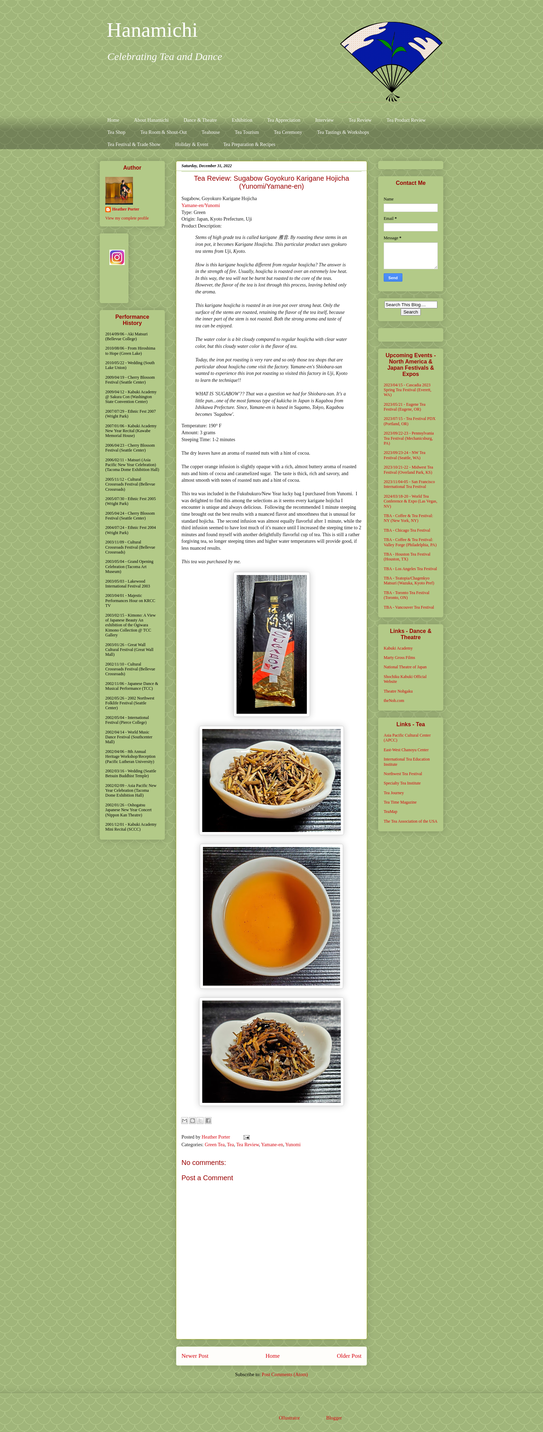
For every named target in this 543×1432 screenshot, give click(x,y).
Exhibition (242, 120)
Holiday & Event (191, 144)
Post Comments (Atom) (285, 1374)
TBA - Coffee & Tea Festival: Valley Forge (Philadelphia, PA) (410, 542)
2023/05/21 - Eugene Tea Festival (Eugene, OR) (405, 407)
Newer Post (194, 1356)
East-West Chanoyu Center (406, 749)
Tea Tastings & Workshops (343, 132)
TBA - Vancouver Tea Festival (409, 607)
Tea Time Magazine (400, 802)
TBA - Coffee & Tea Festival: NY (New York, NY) (408, 518)
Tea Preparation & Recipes (249, 144)
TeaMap (390, 811)
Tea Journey (394, 792)
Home (113, 120)
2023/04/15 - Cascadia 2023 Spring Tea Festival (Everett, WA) (407, 390)
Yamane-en (272, 1144)
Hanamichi (152, 29)
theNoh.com (394, 700)
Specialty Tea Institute (402, 783)
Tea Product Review (406, 120)
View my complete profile (127, 218)
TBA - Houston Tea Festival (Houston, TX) (407, 556)
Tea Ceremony (288, 132)
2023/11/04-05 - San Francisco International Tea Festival (409, 484)
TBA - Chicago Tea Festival (407, 530)
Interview (324, 120)
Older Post (349, 1356)
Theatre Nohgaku (398, 691)
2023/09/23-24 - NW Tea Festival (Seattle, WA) (404, 455)
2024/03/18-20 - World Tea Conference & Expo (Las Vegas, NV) (410, 501)
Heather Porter (216, 1137)
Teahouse (211, 132)
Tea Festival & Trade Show (133, 144)
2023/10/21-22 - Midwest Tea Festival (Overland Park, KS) (408, 469)
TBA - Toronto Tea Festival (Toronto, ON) (406, 595)
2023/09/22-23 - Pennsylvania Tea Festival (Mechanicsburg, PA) (409, 438)
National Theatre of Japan (405, 666)
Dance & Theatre (200, 120)
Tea (230, 1144)
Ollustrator (289, 1418)
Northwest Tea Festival (403, 773)
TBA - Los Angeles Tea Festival (410, 568)
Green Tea (214, 1144)
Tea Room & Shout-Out (163, 132)
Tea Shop (116, 132)
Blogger (333, 1418)
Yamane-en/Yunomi (200, 205)
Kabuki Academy (398, 648)
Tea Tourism (247, 132)
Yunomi (293, 1144)
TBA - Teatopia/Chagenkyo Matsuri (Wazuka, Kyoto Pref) (409, 580)
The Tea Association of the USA (410, 821)
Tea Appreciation (283, 120)
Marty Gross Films (399, 657)
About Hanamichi (151, 120)
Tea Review (360, 120)
